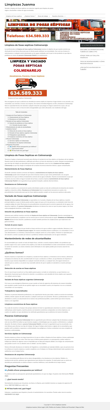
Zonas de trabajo (43, 16)
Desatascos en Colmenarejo (17, 119)
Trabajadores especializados (17, 135)
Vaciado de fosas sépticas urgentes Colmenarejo (22, 133)
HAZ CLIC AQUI (13, 385)
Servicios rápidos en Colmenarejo (18, 140)
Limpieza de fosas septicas (14, 16)
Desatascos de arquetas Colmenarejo (19, 142)
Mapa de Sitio (80, 407)
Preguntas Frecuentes (12, 144)
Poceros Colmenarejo (12, 138)
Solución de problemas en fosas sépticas (20, 123)
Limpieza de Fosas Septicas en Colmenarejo (19, 115)
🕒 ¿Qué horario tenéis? (16, 148)
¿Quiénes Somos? (11, 129)
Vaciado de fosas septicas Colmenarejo (17, 121)
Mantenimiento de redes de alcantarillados (18, 127)
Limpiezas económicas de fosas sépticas (20, 136)
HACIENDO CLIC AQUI (12, 394)
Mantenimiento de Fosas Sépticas (18, 117)
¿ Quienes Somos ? (29, 16)
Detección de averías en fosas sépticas (20, 131)
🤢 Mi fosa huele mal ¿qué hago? (18, 150)
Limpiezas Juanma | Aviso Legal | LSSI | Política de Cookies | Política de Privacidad (50, 407)
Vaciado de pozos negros (18, 125)
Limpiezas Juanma (20, 4)
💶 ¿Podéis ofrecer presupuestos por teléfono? (22, 146)
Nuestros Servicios (57, 16)
